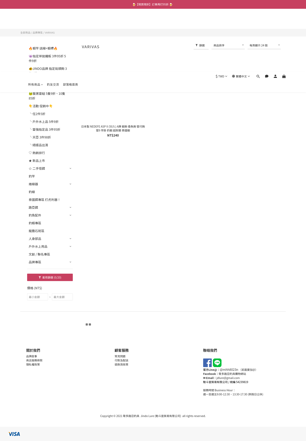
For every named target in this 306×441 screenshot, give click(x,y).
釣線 (32, 191)
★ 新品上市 (37, 160)
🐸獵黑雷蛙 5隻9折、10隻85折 (47, 95)
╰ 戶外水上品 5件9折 (44, 121)
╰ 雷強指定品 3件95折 (44, 129)
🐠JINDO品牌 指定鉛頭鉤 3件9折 (48, 70)
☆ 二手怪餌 (37, 168)
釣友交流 (53, 21)
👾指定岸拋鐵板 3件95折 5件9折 (47, 58)
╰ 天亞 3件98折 (40, 137)
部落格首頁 (70, 21)
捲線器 (33, 184)
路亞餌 (33, 207)
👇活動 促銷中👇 (41, 106)
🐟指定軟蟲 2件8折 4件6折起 (47, 83)
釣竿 (32, 176)
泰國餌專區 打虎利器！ (45, 199)
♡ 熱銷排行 (37, 152)
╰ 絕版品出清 (38, 145)
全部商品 (25, 32)
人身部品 (35, 238)
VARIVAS (50, 32)
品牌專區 (38, 32)
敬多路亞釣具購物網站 (232, 374)
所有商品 (35, 21)
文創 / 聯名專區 (39, 254)
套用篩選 (50, 277)
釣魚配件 (35, 215)
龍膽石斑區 (36, 230)
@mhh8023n (229, 369)
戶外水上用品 (38, 246)
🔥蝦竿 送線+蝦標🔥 (43, 48)
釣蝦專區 (35, 223)
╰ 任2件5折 (37, 113)
